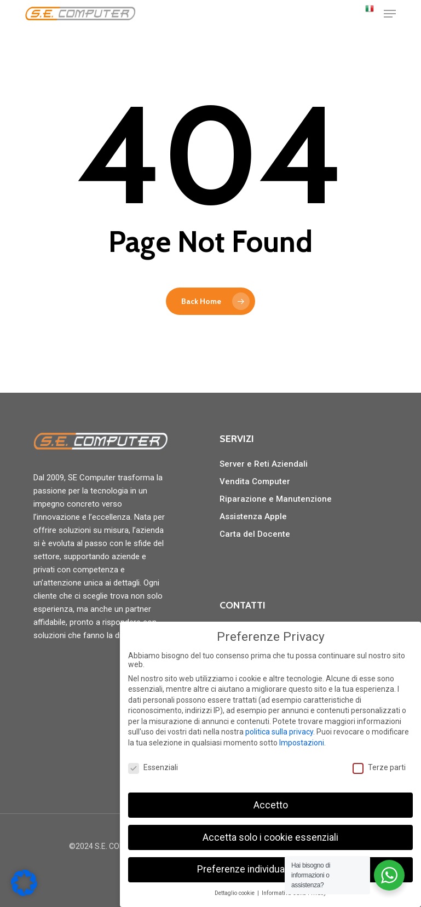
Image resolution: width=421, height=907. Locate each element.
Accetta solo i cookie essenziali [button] (270, 837)
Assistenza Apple (253, 516)
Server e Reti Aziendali (264, 464)
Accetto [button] (270, 805)
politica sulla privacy (279, 731)
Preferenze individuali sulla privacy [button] (270, 869)
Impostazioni (301, 742)
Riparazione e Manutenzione (276, 499)
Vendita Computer (255, 481)
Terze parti (379, 767)
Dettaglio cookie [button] (235, 893)
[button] (390, 13)
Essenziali (153, 767)
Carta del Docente (255, 534)
